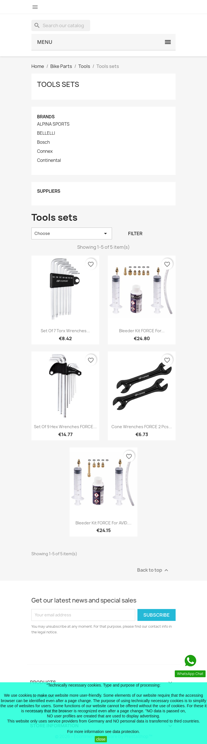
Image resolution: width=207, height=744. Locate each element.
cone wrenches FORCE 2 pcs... (141, 426)
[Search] (60, 25)
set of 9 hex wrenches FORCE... (65, 426)
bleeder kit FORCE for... (142, 330)
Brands (46, 117)
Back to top (153, 570)
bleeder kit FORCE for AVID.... (103, 523)
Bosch (43, 142)
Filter (135, 233)
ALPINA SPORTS (53, 124)
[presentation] (79, 651)
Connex (45, 151)
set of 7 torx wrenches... (65, 330)
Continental (49, 160)
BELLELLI (46, 133)
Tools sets (58, 84)
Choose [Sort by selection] (71, 233)
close (100, 739)
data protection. (126, 731)
